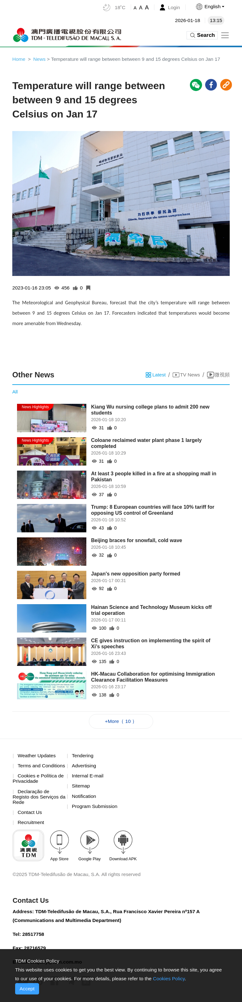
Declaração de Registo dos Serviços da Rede (36, 798)
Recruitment (31, 824)
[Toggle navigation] (225, 35)
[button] (209, 6)
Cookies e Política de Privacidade (39, 779)
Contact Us (30, 814)
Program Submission (95, 807)
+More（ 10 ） (121, 721)
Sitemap (81, 787)
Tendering (83, 756)
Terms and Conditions (42, 767)
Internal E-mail (88, 777)
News (40, 59)
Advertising (84, 767)
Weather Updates (37, 756)
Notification (84, 797)
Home (19, 59)
